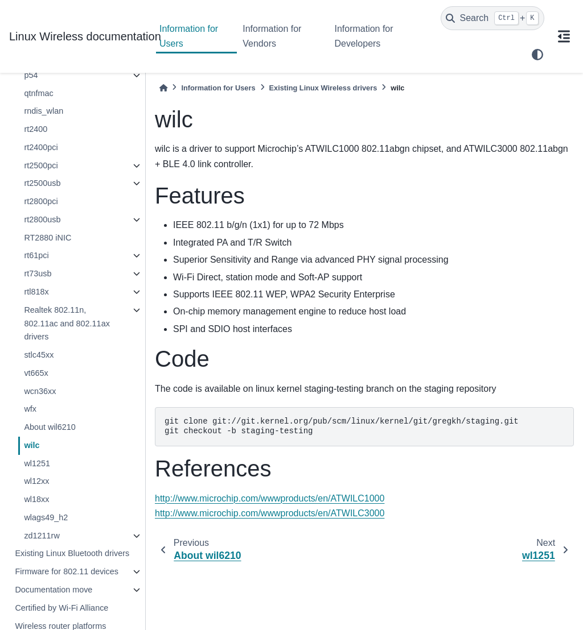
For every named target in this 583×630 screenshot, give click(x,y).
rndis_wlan (43, 110)
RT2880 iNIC (47, 237)
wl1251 (37, 463)
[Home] (163, 88)
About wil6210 (49, 427)
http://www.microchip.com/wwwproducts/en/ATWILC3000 (269, 513)
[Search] (492, 18)
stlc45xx (39, 354)
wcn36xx (40, 391)
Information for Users (188, 36)
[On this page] (563, 36)
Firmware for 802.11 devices (66, 571)
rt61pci (36, 255)
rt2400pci (41, 147)
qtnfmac (38, 93)
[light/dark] (537, 54)
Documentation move (53, 589)
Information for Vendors (272, 36)
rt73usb (37, 273)
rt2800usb (42, 219)
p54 (31, 75)
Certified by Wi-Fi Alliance (61, 607)
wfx (30, 408)
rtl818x (36, 291)
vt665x (36, 373)
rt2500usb (42, 183)
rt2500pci (41, 165)
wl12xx (36, 481)
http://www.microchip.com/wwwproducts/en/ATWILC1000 (269, 498)
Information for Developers (363, 36)
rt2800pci (41, 201)
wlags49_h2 (46, 517)
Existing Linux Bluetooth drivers (72, 553)
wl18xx (36, 499)
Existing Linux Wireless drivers (323, 88)
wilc (31, 445)
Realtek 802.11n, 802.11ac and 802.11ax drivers (66, 323)
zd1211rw (41, 535)
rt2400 (35, 129)
